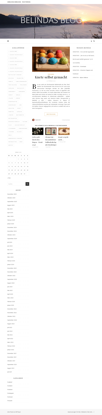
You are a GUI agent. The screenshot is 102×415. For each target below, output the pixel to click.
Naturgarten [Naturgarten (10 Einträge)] (12, 118)
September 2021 (12, 364)
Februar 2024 (11, 261)
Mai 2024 (10, 249)
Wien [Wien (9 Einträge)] (21, 141)
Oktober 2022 (11, 316)
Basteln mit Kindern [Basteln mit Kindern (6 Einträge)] (14, 74)
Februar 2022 (11, 346)
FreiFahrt (9, 386)
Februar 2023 (11, 301)
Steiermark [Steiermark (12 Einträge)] (12, 128)
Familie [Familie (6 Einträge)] (10, 81)
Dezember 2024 (12, 227)
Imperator (38, 120)
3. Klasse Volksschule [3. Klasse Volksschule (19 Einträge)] (15, 68)
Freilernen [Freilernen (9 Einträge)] (23, 84)
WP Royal (18, 412)
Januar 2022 (10, 349)
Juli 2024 (9, 242)
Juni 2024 (9, 246)
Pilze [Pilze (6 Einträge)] (10, 125)
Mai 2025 (10, 209)
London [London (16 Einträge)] (10, 115)
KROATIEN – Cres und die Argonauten (83, 52)
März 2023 (10, 298)
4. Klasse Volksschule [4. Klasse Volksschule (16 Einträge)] (15, 71)
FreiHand (9, 397)
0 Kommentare (66, 120)
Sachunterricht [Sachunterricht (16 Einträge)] (20, 125)
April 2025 (10, 212)
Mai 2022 (10, 335)
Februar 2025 (11, 220)
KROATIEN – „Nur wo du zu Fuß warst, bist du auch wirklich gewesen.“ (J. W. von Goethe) (83, 59)
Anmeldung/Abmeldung (14, 2)
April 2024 (10, 253)
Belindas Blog (51, 20)
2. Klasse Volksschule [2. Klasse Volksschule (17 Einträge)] (15, 61)
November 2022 (12, 312)
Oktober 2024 (11, 235)
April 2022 (10, 338)
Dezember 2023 (12, 268)
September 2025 (12, 201)
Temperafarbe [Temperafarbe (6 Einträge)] (23, 128)
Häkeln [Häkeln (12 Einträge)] (18, 94)
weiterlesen (51, 114)
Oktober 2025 (11, 198)
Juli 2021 (9, 372)
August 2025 (10, 205)
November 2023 (12, 272)
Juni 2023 (9, 286)
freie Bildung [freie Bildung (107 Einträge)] (12, 84)
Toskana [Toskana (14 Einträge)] (11, 131)
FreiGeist (9, 389)
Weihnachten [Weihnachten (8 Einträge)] (12, 141)
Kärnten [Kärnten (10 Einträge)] (11, 111)
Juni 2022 (9, 331)
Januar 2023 (10, 305)
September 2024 (12, 238)
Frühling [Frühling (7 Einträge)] (11, 88)
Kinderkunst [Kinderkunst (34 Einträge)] (12, 105)
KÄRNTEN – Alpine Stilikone (80, 77)
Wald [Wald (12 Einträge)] (10, 135)
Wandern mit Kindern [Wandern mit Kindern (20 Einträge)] (15, 138)
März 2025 (10, 216)
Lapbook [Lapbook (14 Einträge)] (19, 111)
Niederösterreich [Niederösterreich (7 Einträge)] (14, 121)
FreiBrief (9, 382)
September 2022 (12, 320)
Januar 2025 (10, 223)
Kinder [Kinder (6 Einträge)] (18, 98)
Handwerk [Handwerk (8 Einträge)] (22, 91)
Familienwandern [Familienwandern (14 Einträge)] (21, 81)
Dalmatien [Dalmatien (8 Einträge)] (20, 78)
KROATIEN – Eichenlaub (79, 66)
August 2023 (10, 283)
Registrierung (26, 2)
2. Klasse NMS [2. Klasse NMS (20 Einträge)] (12, 58)
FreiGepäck (10, 393)
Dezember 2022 (12, 309)
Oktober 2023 (11, 275)
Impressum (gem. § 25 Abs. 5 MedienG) (77, 412)
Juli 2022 (9, 327)
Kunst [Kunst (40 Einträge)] (19, 108)
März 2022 (10, 342)
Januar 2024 (10, 264)
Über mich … (90, 412)
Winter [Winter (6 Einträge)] (10, 145)
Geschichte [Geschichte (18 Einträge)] (20, 88)
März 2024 (10, 257)
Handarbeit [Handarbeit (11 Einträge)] (12, 91)
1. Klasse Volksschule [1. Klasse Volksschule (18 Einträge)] (15, 54)
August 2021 (10, 368)
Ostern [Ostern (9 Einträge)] (25, 121)
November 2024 (12, 231)
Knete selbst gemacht (51, 77)
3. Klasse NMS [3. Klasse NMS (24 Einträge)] (12, 64)
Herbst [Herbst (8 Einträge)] (10, 94)
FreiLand (9, 400)
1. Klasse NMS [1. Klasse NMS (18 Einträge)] (12, 51)
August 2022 (10, 323)
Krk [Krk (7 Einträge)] (20, 105)
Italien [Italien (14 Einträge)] (10, 98)
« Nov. (9, 178)
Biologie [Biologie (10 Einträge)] (11, 78)
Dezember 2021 (12, 353)
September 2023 (12, 279)
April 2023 (10, 294)
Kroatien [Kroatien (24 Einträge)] (11, 108)
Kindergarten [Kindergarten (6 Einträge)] (12, 101)
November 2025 (12, 194)
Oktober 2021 (11, 361)
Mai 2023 (10, 290)
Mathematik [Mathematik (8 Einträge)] (20, 115)
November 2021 (12, 357)
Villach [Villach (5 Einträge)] (19, 131)
